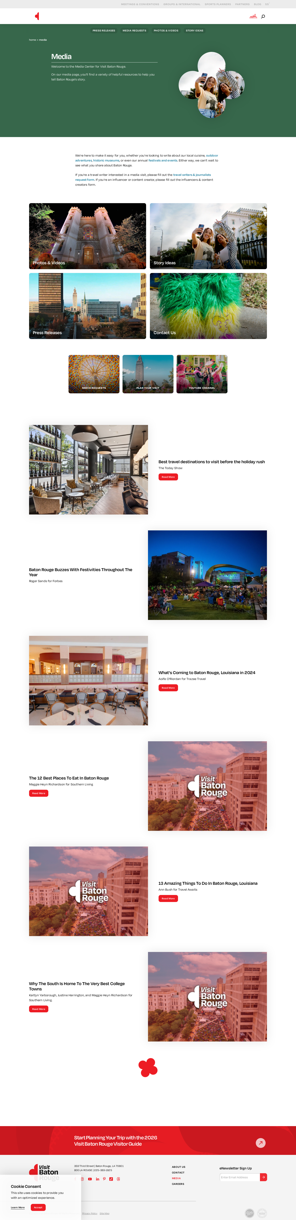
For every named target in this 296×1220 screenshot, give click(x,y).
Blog (254, 4)
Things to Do (137, 16)
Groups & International (179, 4)
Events (162, 16)
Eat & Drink (186, 16)
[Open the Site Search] (263, 16)
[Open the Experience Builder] (253, 16)
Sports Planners (215, 4)
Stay (207, 16)
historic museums (106, 164)
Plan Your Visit (231, 16)
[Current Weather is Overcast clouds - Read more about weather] (264, 4)
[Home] (37, 16)
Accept (38, 1207)
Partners (239, 4)
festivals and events (163, 164)
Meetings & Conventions (137, 4)
